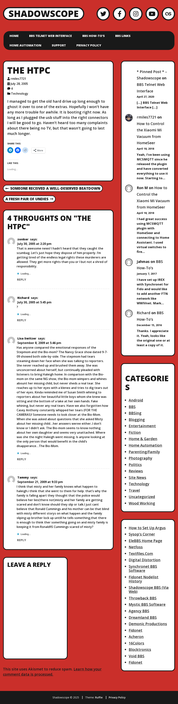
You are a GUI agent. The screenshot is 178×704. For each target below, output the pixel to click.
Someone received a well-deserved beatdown (52, 188)
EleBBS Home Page (145, 540)
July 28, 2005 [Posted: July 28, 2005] (19, 84)
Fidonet (135, 630)
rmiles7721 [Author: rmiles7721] (18, 79)
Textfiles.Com (141, 553)
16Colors (136, 643)
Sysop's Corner (142, 534)
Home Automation (25, 45)
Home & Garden (143, 438)
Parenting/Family (144, 451)
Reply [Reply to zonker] (21, 279)
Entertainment (142, 425)
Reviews (136, 470)
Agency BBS (139, 610)
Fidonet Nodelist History (143, 579)
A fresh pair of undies (29, 199)
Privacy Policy (88, 45)
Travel (134, 490)
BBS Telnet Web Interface (50, 36)
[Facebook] (119, 13)
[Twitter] (103, 13)
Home (14, 36)
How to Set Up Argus (147, 527)
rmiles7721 (146, 117)
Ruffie (99, 697)
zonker (23, 239)
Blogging (137, 419)
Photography (140, 458)
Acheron (136, 636)
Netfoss (136, 547)
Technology (19, 93)
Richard (23, 298)
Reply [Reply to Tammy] (21, 540)
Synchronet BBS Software (143, 568)
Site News (137, 477)
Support (59, 45)
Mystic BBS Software (147, 604)
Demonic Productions (148, 623)
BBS (132, 406)
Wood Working (142, 503)
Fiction (135, 432)
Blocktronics (140, 649)
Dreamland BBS (143, 617)
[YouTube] (152, 13)
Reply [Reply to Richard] (21, 320)
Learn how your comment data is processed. (52, 672)
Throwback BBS (143, 598)
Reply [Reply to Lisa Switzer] (21, 459)
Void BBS (136, 656)
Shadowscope (44, 13)
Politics (135, 464)
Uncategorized (142, 496)
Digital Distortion (144, 559)
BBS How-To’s (93, 36)
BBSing (135, 413)
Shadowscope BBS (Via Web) (149, 589)
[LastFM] (168, 13)
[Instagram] (135, 13)
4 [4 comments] (12, 88)
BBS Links (123, 36)
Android (136, 400)
